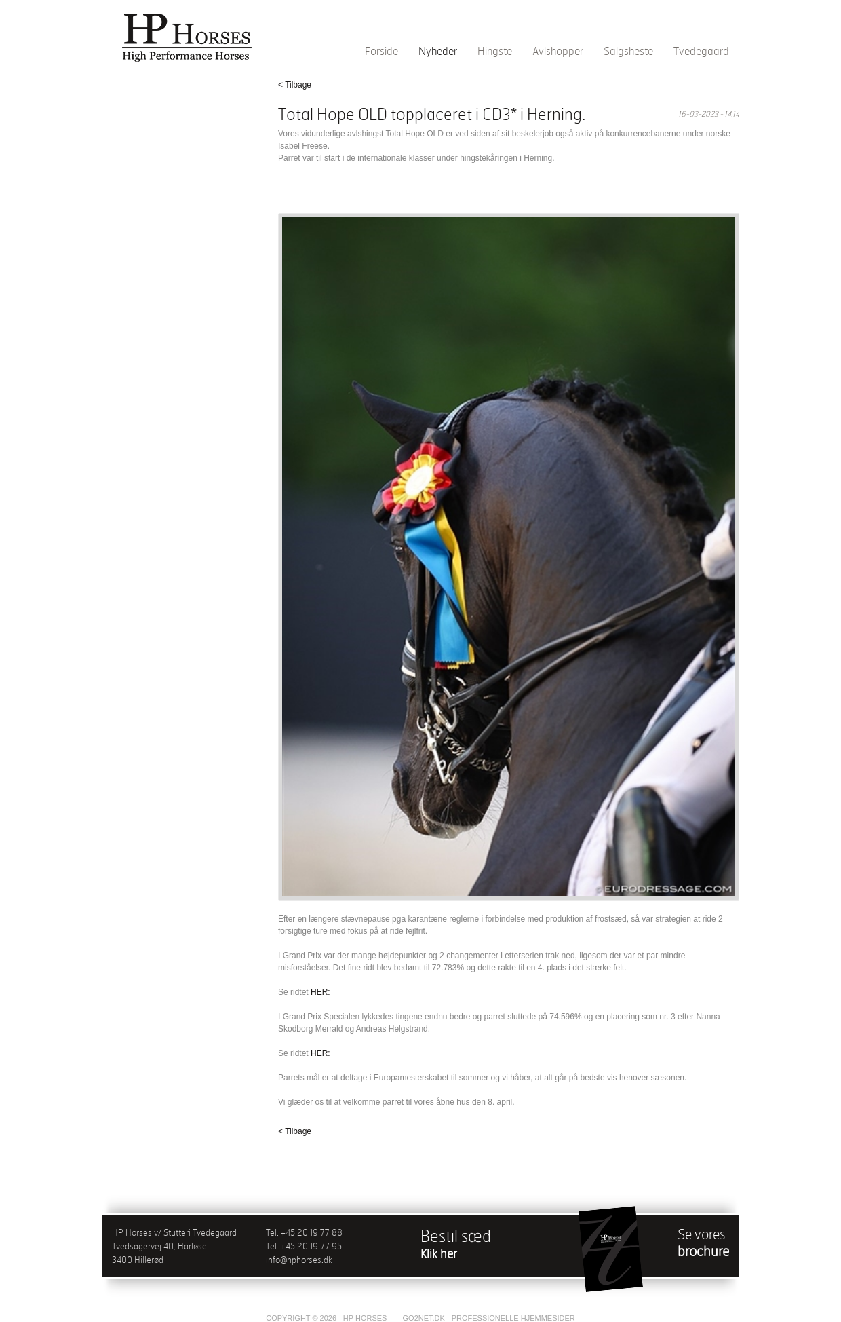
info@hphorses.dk (299, 1259)
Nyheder (437, 51)
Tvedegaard (701, 51)
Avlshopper (557, 51)
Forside (381, 51)
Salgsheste (628, 51)
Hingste (494, 51)
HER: (320, 992)
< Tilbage (294, 85)
